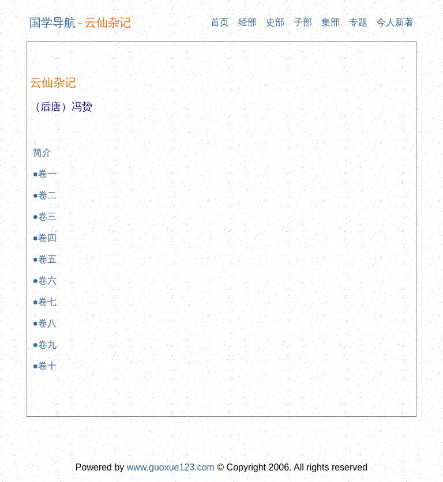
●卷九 (45, 344)
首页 (220, 22)
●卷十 (45, 366)
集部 (330, 22)
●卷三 (45, 216)
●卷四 (45, 238)
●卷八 (45, 323)
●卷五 (45, 259)
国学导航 (52, 22)
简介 (42, 152)
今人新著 (395, 22)
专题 (358, 22)
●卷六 (45, 280)
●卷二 (45, 195)
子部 (303, 22)
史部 (275, 22)
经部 (247, 22)
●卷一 (45, 174)
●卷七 (45, 302)
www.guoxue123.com (171, 467)
